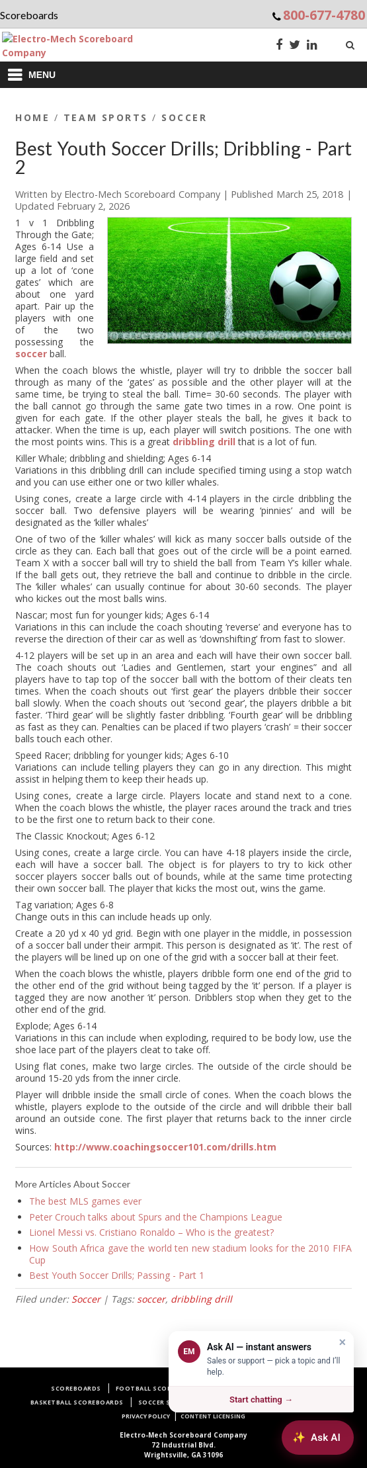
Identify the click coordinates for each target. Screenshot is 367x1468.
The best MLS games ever (85, 1201)
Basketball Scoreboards (77, 1402)
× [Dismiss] (342, 1342)
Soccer (184, 117)
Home (32, 117)
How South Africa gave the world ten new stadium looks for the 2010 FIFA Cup (190, 1254)
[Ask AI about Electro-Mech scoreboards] (318, 1437)
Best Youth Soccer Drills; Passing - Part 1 (116, 1275)
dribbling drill (204, 441)
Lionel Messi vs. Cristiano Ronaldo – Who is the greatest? (151, 1232)
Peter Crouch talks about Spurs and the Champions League (155, 1217)
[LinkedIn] (312, 46)
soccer (31, 353)
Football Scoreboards (159, 1388)
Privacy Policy (146, 1416)
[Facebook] (279, 46)
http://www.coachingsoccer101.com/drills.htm (165, 1147)
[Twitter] (294, 46)
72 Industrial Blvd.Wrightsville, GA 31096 (183, 1444)
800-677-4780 (324, 15)
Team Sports (105, 117)
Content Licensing (213, 1416)
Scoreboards (76, 1388)
